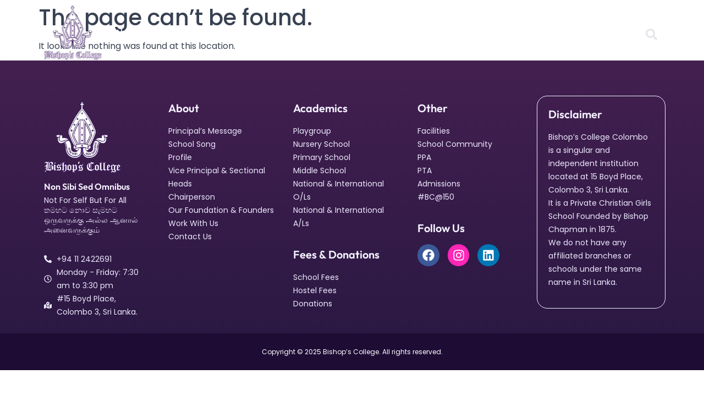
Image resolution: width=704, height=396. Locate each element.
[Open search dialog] (651, 35)
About (131, 32)
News (382, 32)
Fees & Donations (445, 32)
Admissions (520, 32)
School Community (316, 32)
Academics (188, 32)
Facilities (245, 32)
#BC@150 (579, 32)
